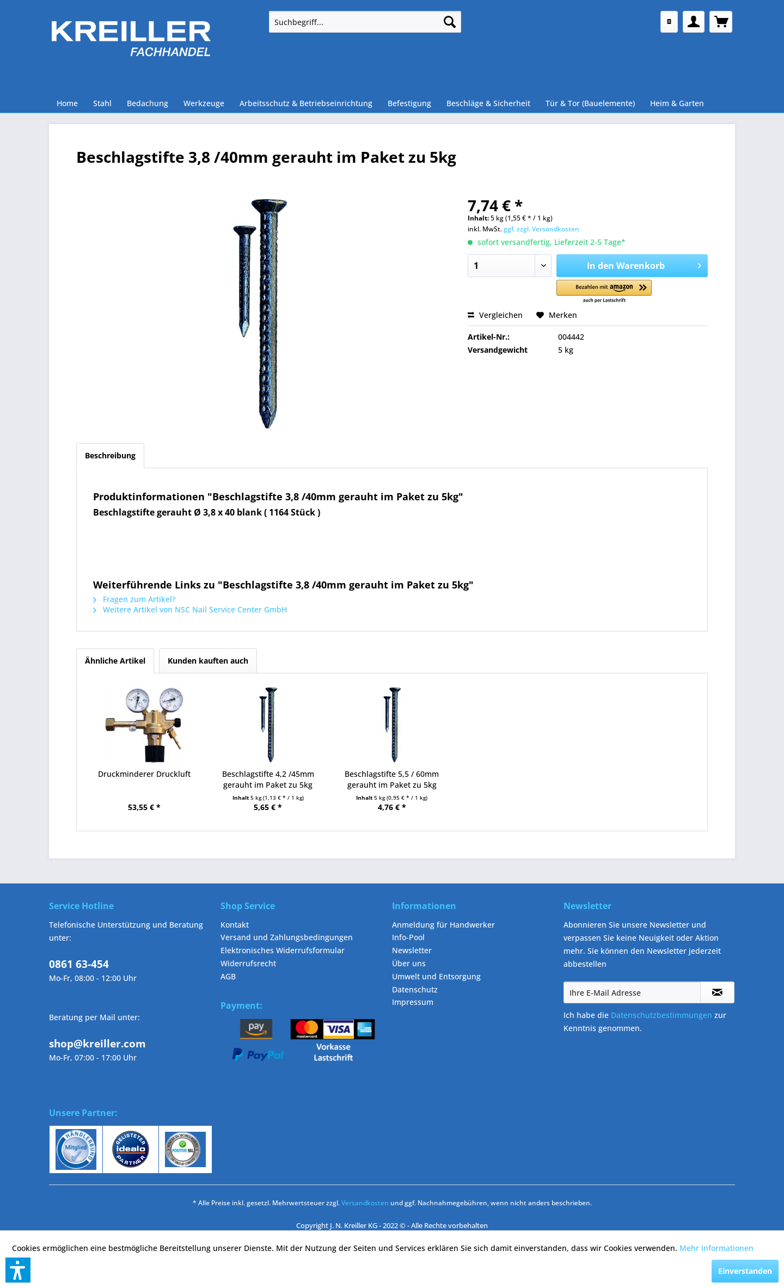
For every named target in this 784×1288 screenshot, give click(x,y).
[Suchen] (449, 22)
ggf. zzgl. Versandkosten (541, 229)
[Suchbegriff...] (365, 22)
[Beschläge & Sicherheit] (488, 103)
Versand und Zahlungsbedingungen (286, 937)
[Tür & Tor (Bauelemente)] (590, 103)
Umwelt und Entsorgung (436, 976)
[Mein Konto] (694, 22)
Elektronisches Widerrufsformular (282, 950)
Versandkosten (365, 1202)
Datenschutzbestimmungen (661, 1015)
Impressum (412, 1002)
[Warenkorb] (720, 22)
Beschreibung (110, 455)
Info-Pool (408, 937)
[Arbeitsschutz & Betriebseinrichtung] (306, 103)
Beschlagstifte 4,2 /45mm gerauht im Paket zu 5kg (268, 779)
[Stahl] (102, 103)
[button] (604, 292)
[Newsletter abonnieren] (717, 992)
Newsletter (412, 950)
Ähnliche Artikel (115, 660)
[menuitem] (365, 22)
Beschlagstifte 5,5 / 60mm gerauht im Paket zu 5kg (392, 779)
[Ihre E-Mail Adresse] (632, 992)
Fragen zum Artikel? (134, 599)
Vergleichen (495, 315)
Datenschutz (415, 989)
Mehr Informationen (716, 1248)
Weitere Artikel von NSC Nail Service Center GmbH (190, 609)
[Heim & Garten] (677, 103)
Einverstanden (745, 1271)
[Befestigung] (409, 103)
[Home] (67, 103)
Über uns (409, 963)
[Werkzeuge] (204, 103)
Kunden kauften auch (208, 660)
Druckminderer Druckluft (144, 774)
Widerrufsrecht (248, 963)
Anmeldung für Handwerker (443, 924)
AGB (228, 976)
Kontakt (234, 924)
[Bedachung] (147, 103)
